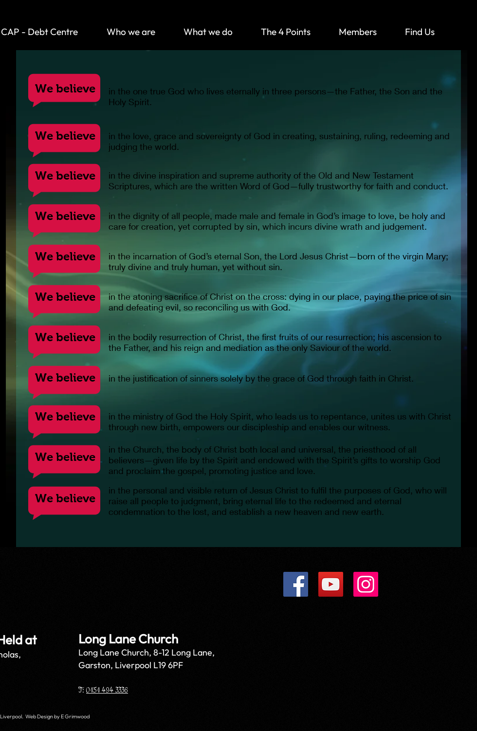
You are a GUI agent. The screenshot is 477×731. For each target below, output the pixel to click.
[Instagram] (365, 584)
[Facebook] (295, 584)
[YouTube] (330, 584)
